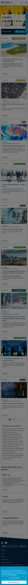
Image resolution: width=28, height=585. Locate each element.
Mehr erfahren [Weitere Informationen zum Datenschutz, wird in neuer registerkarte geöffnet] (13, 574)
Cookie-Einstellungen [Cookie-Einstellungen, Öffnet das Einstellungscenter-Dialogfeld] (14, 578)
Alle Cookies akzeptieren (14, 582)
